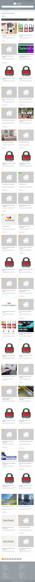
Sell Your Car (5, 575)
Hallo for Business (5, 574)
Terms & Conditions (6, 568)
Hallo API (20, 568)
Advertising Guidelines (22, 565)
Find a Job (21, 576)
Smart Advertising (22, 567)
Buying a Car (21, 575)
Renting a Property (22, 574)
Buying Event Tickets (22, 577)
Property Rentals (17, 8)
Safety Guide (21, 566)
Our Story (4, 565)
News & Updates (5, 566)
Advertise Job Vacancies (6, 577)
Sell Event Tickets (5, 576)
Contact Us (4, 567)
